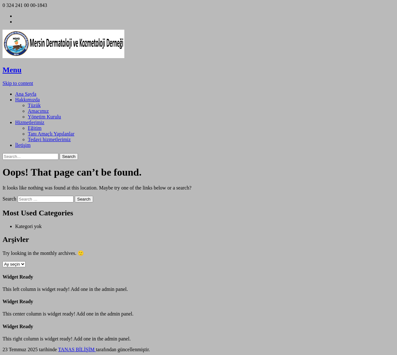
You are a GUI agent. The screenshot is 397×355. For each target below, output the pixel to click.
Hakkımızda (27, 99)
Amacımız (38, 111)
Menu (12, 70)
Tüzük (34, 105)
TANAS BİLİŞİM (77, 349)
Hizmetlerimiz (29, 122)
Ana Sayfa (25, 94)
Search (9, 199)
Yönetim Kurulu (44, 116)
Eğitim (35, 128)
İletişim (23, 145)
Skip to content (18, 83)
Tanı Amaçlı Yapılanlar (51, 133)
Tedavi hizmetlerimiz (49, 139)
